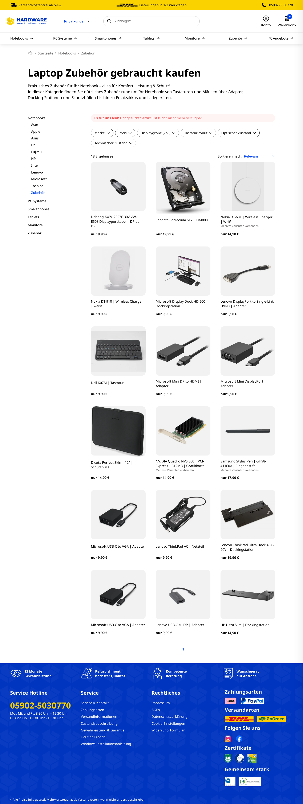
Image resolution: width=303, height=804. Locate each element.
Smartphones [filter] (38, 209)
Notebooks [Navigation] (21, 38)
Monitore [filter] (35, 225)
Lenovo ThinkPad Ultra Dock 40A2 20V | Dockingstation (247, 547)
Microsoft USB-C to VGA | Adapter (118, 546)
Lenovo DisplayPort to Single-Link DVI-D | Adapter (247, 303)
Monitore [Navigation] (195, 38)
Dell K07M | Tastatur (107, 382)
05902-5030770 (281, 5)
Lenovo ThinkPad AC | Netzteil (180, 546)
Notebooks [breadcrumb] (67, 53)
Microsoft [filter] (39, 179)
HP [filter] (33, 158)
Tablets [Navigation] (151, 38)
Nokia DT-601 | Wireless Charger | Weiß (248, 221)
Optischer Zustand (238, 133)
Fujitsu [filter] (36, 152)
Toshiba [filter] (37, 186)
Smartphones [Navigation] (108, 38)
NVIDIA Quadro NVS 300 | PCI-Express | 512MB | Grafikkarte (183, 465)
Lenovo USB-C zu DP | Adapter (180, 625)
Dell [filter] (34, 145)
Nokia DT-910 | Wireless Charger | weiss (117, 303)
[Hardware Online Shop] (27, 21)
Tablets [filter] (33, 217)
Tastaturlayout (198, 133)
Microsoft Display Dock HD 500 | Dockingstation (182, 303)
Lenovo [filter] (37, 172)
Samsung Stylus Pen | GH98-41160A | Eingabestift (248, 465)
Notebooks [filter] (36, 118)
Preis (125, 133)
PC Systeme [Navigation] (65, 38)
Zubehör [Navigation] (238, 38)
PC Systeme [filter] (37, 201)
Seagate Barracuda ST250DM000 (182, 220)
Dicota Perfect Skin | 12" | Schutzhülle (112, 464)
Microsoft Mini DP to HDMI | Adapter (179, 383)
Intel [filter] (35, 165)
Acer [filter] (34, 124)
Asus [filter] (35, 138)
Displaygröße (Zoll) (158, 133)
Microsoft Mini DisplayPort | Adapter (243, 383)
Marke (102, 133)
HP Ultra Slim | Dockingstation (245, 625)
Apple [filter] (35, 131)
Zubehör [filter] (38, 192)
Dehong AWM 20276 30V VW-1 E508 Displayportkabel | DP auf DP (116, 221)
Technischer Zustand (113, 143)
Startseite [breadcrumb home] (45, 53)
